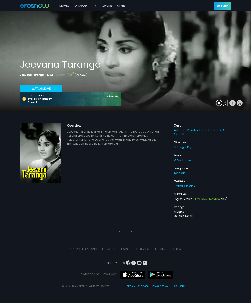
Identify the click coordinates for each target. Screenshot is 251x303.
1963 (50, 75)
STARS (121, 6)
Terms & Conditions (137, 286)
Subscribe (112, 96)
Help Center (178, 286)
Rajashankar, (196, 130)
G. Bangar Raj (182, 147)
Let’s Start (222, 5)
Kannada (179, 173)
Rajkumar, (180, 130)
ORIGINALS (82, 6)
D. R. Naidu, (212, 130)
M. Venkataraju (183, 160)
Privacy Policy (160, 286)
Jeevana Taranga (32, 75)
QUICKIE (108, 6)
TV (96, 6)
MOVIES (65, 6)
